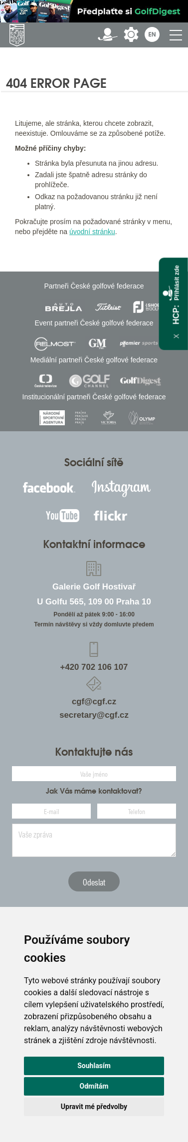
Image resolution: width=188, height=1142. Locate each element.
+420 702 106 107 (94, 667)
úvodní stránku (92, 232)
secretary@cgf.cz (94, 715)
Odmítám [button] (94, 1086)
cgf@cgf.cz (94, 701)
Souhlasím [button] (94, 1066)
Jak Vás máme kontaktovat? (94, 791)
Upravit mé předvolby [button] (94, 1107)
